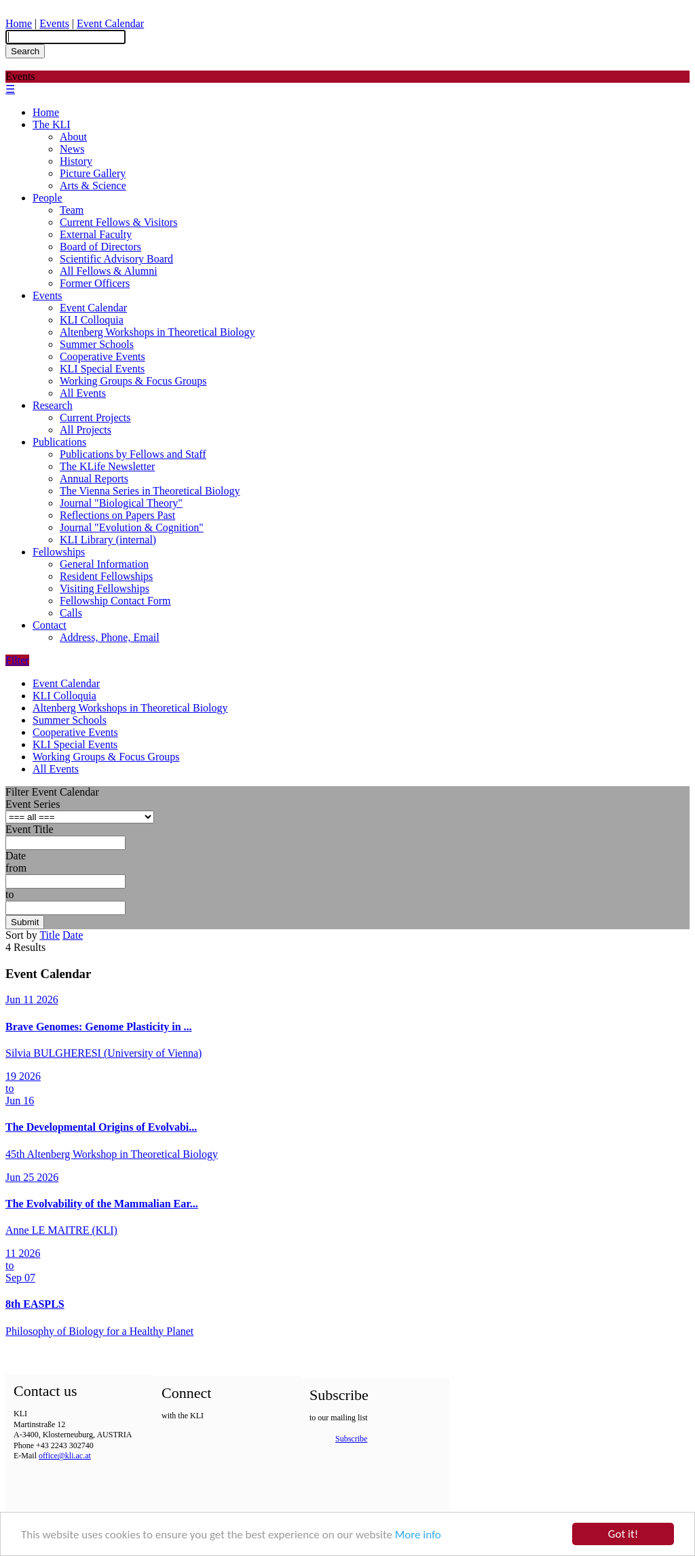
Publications (59, 442)
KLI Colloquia (92, 320)
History (76, 161)
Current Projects (95, 417)
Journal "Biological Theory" (121, 503)
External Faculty (96, 234)
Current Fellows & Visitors (118, 222)
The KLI (52, 124)
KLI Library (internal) (108, 539)
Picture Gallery (93, 173)
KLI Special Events (102, 368)
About (73, 136)
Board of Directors (100, 246)
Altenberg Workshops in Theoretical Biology (157, 332)
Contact (50, 625)
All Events (83, 393)
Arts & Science (93, 185)
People (47, 197)
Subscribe (351, 1438)
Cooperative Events (102, 356)
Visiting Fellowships (104, 588)
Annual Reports (94, 478)
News (72, 149)
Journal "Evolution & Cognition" (132, 527)
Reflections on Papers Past (117, 515)
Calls (71, 613)
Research (53, 405)
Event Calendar (110, 23)
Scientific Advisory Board (116, 259)
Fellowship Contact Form (115, 600)
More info (418, 1536)
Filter (17, 660)
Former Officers (95, 283)
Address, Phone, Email (109, 637)
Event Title (29, 829)
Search (25, 51)
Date (15, 855)
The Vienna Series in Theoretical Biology (150, 491)
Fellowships (59, 552)
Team (71, 210)
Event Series (32, 804)
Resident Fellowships (106, 576)
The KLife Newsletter (107, 466)
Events (54, 23)
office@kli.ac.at (65, 1455)
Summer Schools (97, 344)
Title (49, 935)
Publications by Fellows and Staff (133, 454)
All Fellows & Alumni (108, 271)
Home (18, 23)
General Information (104, 564)
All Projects (85, 429)
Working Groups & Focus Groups (133, 381)
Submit (25, 922)
